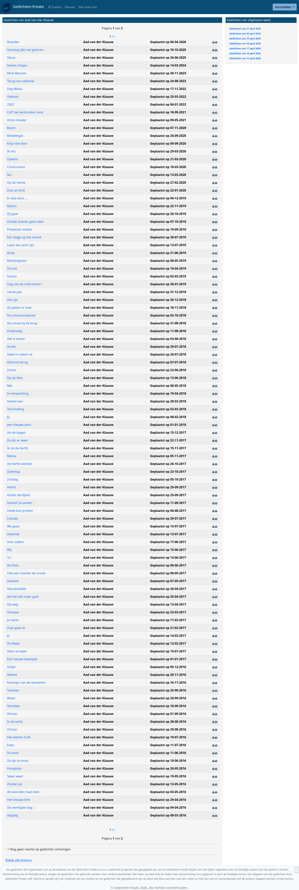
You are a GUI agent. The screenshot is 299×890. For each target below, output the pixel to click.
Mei (9, 386)
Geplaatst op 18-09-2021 (168, 112)
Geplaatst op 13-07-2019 (168, 245)
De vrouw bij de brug (23, 323)
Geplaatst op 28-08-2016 (168, 721)
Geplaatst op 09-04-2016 (168, 807)
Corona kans (16, 167)
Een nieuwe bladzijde (22, 659)
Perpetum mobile (19, 229)
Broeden (13, 42)
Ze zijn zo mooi (17, 761)
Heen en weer (17, 651)
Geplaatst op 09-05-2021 (168, 120)
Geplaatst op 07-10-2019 (168, 221)
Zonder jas (14, 784)
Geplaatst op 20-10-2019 (168, 214)
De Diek (13, 565)
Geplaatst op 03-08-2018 (168, 339)
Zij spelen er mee (19, 307)
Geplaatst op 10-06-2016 (168, 761)
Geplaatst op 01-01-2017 (168, 659)
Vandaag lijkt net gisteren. (25, 50)
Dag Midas (14, 89)
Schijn (11, 667)
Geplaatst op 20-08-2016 (168, 729)
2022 (10, 104)
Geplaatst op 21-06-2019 (168, 253)
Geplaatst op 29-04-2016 (168, 800)
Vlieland (12, 97)
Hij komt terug (17, 362)
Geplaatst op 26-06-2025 (168, 57)
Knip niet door (17, 143)
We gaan (13, 526)
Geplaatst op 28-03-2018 (168, 401)
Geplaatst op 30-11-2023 (168, 73)
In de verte (15, 721)
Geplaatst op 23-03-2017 (168, 612)
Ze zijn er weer (17, 440)
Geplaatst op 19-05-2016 (168, 776)
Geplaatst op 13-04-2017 (168, 604)
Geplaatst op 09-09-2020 (168, 143)
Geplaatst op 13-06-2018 (168, 378)
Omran (12, 714)
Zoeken (55, 7)
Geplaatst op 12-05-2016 (168, 784)
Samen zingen (17, 65)
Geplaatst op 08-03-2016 (168, 815)
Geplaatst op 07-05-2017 (168, 581)
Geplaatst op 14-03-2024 (168, 65)
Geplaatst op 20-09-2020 (168, 136)
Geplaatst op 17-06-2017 (168, 542)
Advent (12, 675)
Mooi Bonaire (16, 73)
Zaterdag (13, 471)
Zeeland (12, 581)
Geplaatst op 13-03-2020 (168, 175)
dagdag (12, 815)
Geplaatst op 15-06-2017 (168, 550)
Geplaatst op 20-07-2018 (168, 354)
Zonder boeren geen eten (25, 221)
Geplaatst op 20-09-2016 (168, 698)
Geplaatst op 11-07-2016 (168, 745)
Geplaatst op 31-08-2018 (168, 323)
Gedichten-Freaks (23, 7)
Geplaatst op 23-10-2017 (168, 471)
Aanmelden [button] (283, 7)
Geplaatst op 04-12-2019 (168, 198)
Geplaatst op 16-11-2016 (168, 682)
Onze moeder (17, 120)
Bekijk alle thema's (19, 860)
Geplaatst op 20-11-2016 (168, 675)
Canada (12, 518)
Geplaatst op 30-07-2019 (168, 237)
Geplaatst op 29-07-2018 (168, 346)
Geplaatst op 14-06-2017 (168, 557)
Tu (9, 557)
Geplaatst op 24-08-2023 (168, 81)
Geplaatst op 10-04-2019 (168, 268)
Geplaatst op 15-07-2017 (168, 526)
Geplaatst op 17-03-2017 (168, 620)
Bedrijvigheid (17, 261)
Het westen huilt (19, 737)
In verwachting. (18, 393)
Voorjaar (13, 612)
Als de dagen (16, 432)
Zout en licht (16, 190)
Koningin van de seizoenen (26, 682)
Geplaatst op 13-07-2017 (168, 534)
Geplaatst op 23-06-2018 (168, 370)
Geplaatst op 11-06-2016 (168, 753)
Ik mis (11, 151)
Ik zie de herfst (17, 448)
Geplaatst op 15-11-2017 (168, 448)
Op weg (12, 604)
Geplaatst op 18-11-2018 (168, 307)
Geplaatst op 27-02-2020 (168, 182)
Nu (10, 175)
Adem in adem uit (19, 354)
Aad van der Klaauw (98, 42)
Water (11, 698)
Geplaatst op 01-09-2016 (168, 714)
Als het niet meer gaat (23, 596)
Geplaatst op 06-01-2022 (168, 104)
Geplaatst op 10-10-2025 (168, 50)
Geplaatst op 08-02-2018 (168, 417)
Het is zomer (16, 339)
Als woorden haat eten (24, 792)
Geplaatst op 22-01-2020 (168, 190)
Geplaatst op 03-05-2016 (168, 792)
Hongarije (15, 768)
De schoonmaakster (21, 315)
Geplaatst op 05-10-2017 (168, 479)
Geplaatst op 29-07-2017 (168, 518)
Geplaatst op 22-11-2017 (168, 440)
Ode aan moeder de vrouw (26, 573)
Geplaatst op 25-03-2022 (168, 97)
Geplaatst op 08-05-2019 (168, 261)
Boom (11, 128)
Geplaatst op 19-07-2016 (168, 737)
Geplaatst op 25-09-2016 (168, 690)
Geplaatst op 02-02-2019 (168, 276)
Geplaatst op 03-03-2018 (168, 409)
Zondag (12, 479)
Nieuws (70, 7)
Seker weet (16, 776)
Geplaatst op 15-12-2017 (168, 432)
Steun (11, 57)
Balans (12, 206)
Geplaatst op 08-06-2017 (168, 565)
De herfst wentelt (19, 464)
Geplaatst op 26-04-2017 (168, 589)
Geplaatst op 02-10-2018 (168, 315)
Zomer (11, 370)
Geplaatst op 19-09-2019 (168, 229)
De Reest (13, 643)
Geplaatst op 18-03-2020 (168, 167)
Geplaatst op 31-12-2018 (168, 292)
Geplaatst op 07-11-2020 (168, 128)
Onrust (12, 268)
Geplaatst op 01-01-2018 (168, 425)
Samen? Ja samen (20, 503)
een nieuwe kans (19, 425)
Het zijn (12, 300)
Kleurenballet (16, 589)
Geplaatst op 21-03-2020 (168, 159)
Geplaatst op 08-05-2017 (168, 573)
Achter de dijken (18, 495)
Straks (11, 346)
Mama (11, 456)
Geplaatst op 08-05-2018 (168, 386)
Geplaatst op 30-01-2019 (168, 284)
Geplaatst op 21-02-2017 (168, 628)
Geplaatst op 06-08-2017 (168, 511)
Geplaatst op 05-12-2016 (168, 667)
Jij (8, 417)
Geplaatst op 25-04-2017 (168, 596)
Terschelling (15, 409)
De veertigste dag (20, 807)
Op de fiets (15, 378)
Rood (10, 253)
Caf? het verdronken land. (25, 112)
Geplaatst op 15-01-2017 (168, 651)
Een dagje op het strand (24, 237)
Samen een (15, 401)
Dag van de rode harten (25, 284)
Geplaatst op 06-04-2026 (168, 42)
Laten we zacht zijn (20, 245)
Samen (12, 276)
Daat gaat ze (16, 628)
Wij (9, 550)
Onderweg (14, 331)
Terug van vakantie (20, 81)
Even (10, 745)
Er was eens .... (17, 198)
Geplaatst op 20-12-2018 (168, 300)
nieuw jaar (14, 292)
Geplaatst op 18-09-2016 (168, 706)
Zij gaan (12, 214)
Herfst (11, 487)
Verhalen (13, 706)
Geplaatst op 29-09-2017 (168, 487)
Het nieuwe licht (18, 800)
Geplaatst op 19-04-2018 (168, 393)
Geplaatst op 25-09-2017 (168, 495)
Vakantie (13, 534)
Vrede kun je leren (20, 511)
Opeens (12, 159)
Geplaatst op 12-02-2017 (168, 643)
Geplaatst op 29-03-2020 (168, 151)
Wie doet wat (87, 7)
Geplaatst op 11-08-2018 (168, 331)
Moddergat (15, 136)
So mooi (13, 753)
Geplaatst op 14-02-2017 (168, 636)
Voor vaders (15, 542)
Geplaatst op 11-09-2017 (168, 503)
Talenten (13, 690)
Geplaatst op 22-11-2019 (168, 206)
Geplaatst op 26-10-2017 (168, 464)
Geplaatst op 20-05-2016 (168, 768)
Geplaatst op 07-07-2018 (168, 362)
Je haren (13, 620)
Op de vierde (16, 182)
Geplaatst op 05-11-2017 (168, 456)
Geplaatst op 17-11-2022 (168, 89)
